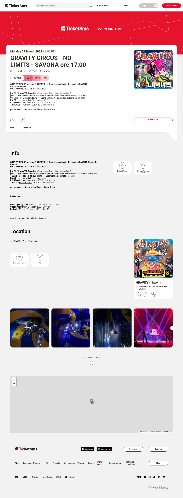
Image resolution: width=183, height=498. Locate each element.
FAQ (46, 463)
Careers (36, 463)
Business (27, 463)
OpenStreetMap (156, 432)
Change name (100, 463)
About (17, 463)
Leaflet (143, 432)
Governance (69, 463)
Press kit (56, 463)
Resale (90, 463)
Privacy (80, 463)
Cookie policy (115, 463)
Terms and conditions (130, 463)
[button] (91, 401)
